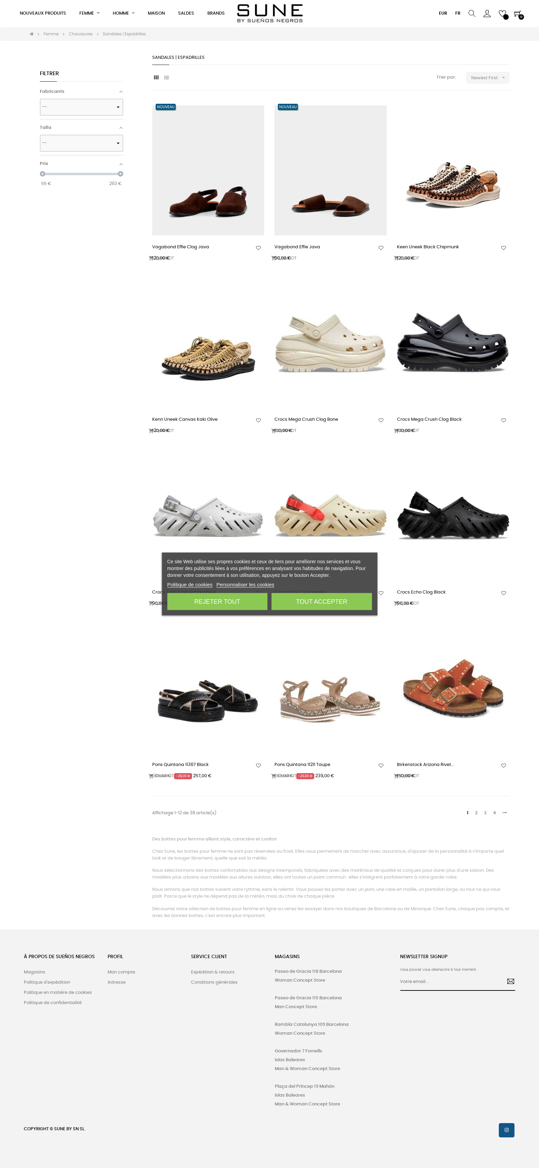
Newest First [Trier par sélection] (490, 78)
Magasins (34, 972)
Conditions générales (214, 982)
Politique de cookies (189, 584)
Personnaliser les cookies (245, 584)
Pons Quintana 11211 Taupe (302, 765)
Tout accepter (321, 601)
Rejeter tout (217, 601)
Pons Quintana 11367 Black (180, 765)
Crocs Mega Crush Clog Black (429, 419)
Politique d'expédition (47, 982)
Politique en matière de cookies (58, 992)
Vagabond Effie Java (297, 247)
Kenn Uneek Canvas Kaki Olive (185, 419)
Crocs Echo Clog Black (421, 592)
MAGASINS (287, 956)
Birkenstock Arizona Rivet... (425, 765)
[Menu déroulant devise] (443, 13)
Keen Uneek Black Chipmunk (428, 247)
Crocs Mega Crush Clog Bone (306, 419)
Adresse (117, 982)
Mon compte (121, 972)
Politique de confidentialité (53, 1003)
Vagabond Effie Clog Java (180, 247)
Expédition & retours (213, 972)
